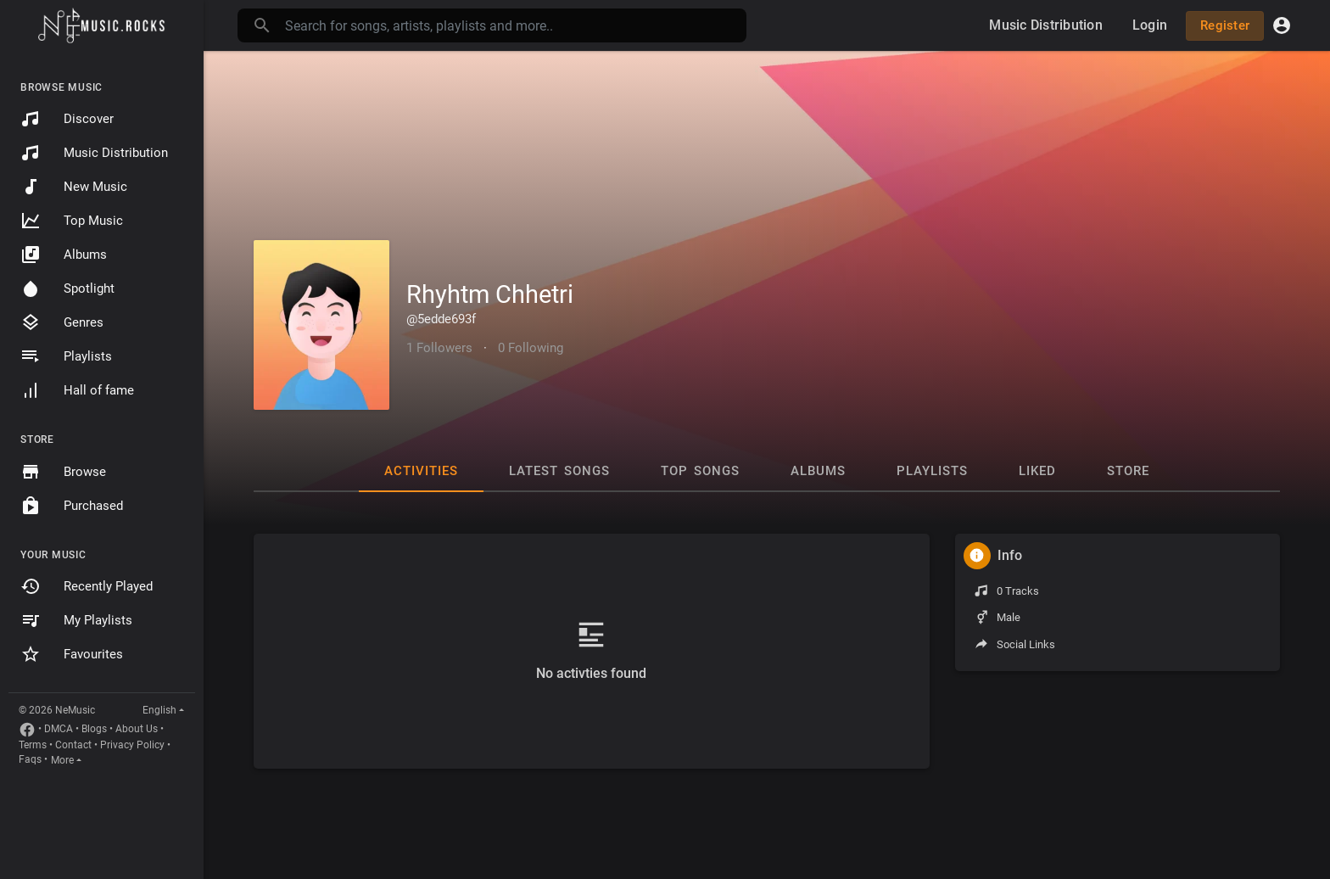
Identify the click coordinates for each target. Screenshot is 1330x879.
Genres (61, 322)
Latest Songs (559, 471)
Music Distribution (94, 153)
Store (1128, 471)
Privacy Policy (132, 745)
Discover (67, 119)
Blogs (94, 729)
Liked (1037, 471)
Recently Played (86, 586)
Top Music (71, 220)
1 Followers (439, 348)
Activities (421, 471)
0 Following (530, 348)
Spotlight (67, 288)
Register (1224, 25)
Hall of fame (77, 390)
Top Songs (700, 471)
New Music (73, 186)
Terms (33, 745)
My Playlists (76, 620)
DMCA (58, 729)
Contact (73, 745)
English (159, 710)
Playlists (66, 356)
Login (1149, 25)
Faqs (30, 759)
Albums (63, 254)
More (62, 760)
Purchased (71, 505)
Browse (63, 472)
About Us (136, 729)
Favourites (71, 654)
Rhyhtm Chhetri (489, 294)
